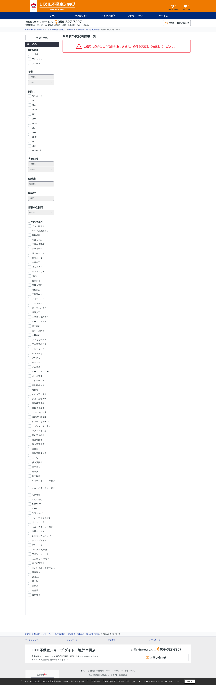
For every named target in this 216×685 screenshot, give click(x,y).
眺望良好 (36, 289)
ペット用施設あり (40, 230)
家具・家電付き (39, 399)
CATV (34, 508)
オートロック (38, 522)
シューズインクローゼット (43, 488)
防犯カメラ (37, 545)
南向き (35, 586)
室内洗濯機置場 (39, 344)
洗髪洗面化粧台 (39, 453)
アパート (36, 63)
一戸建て (36, 54)
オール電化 (37, 376)
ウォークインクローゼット (43, 480)
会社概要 (91, 671)
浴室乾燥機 (37, 440)
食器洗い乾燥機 (39, 417)
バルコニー (37, 367)
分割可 (35, 276)
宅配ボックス (38, 531)
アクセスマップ (135, 15)
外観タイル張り (39, 408)
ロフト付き (37, 353)
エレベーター (38, 380)
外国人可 (36, 312)
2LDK (34, 123)
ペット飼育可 (38, 226)
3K (33, 128)
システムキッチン (40, 421)
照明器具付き (38, 385)
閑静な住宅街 (38, 244)
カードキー (37, 303)
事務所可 (36, 262)
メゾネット (37, 358)
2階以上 (35, 577)
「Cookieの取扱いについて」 (154, 682)
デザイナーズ (38, 249)
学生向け (36, 326)
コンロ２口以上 (39, 412)
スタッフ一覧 (72, 640)
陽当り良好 (37, 239)
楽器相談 (36, 235)
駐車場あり (37, 572)
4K (33, 141)
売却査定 (111, 640)
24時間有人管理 (39, 549)
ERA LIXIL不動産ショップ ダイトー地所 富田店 (45, 30)
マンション (37, 59)
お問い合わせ (154, 640)
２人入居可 (37, 267)
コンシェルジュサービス (43, 568)
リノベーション (39, 253)
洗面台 (35, 449)
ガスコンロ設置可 (40, 317)
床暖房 (35, 471)
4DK (34, 146)
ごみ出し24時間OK (41, 558)
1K (33, 100)
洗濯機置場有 (38, 403)
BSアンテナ (37, 504)
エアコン (36, 467)
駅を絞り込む (42, 38)
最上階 (35, 581)
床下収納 (36, 476)
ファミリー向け (39, 340)
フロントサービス (40, 554)
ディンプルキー (39, 540)
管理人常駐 (37, 285)
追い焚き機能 (38, 435)
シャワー (36, 458)
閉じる (190, 681)
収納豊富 (36, 495)
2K (33, 114)
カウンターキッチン (41, 426)
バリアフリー (38, 271)
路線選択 (71, 30)
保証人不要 (37, 258)
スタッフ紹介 (108, 15)
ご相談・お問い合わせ (177, 22)
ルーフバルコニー (40, 371)
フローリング (38, 349)
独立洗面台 (37, 462)
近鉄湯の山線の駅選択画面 (88, 30)
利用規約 (100, 671)
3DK (34, 132)
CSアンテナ (37, 499)
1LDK (34, 109)
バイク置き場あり (40, 394)
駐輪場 (35, 390)
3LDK (34, 137)
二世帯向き (37, 294)
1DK (34, 105)
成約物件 (36, 595)
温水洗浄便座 (38, 444)
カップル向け (38, 330)
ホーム (53, 15)
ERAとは (163, 15)
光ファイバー (38, 513)
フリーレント (38, 299)
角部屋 (35, 590)
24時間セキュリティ (41, 536)
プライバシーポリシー (114, 671)
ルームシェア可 (39, 321)
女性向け (36, 335)
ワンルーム (37, 96)
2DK (34, 119)
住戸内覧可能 (38, 563)
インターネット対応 (41, 518)
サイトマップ (130, 671)
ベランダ (36, 362)
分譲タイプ (37, 280)
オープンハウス (39, 308)
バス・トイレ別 (39, 430)
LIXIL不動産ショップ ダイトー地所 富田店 (63, 650)
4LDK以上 (36, 150)
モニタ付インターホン (42, 527)
